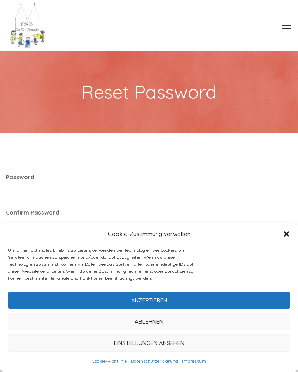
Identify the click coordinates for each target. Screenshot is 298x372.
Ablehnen (149, 321)
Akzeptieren (149, 300)
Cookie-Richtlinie (109, 361)
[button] (286, 234)
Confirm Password (32, 212)
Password (20, 177)
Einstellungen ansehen (149, 343)
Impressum (194, 361)
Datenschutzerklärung (154, 361)
